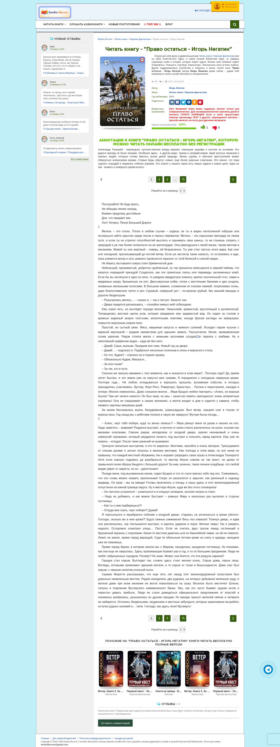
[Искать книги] (234, 22)
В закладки (201, 10)
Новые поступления (124, 22)
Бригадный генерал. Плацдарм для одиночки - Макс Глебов (65, 150)
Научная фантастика (224, 54)
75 (183, 177)
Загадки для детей (124, 736)
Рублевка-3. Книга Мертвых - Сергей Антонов (65, 71)
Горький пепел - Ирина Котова (60, 127)
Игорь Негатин (176, 86)
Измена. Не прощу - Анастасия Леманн (65, 100)
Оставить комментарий (115, 721)
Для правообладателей (64, 736)
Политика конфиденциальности (95, 736)
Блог (169, 22)
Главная (45, 736)
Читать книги (205, 54)
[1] (197, 334)
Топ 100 (152, 22)
